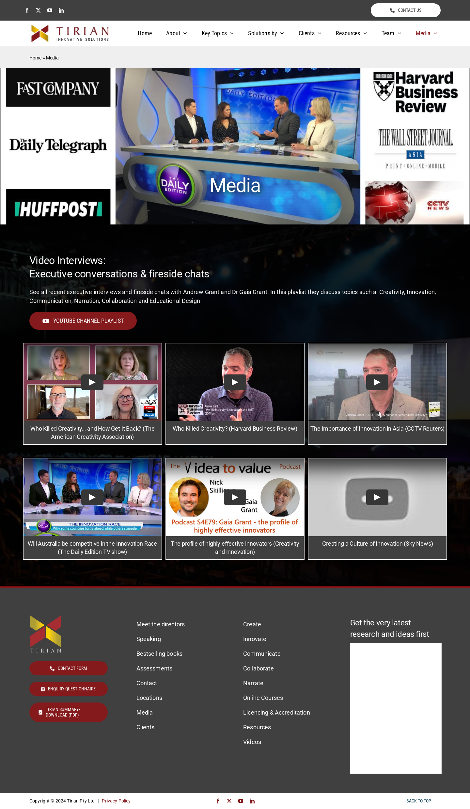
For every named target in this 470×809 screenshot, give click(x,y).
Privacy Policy (116, 800)
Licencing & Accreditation (276, 712)
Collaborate (258, 668)
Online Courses (263, 697)
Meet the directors (160, 624)
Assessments (154, 668)
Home (35, 57)
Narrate (253, 683)
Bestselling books (159, 653)
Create (252, 624)
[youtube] (49, 10)
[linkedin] (61, 10)
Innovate (254, 639)
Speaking (148, 639)
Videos (252, 741)
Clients (145, 727)
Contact (146, 683)
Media (144, 712)
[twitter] (38, 10)
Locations (149, 697)
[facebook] (26, 10)
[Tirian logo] (70, 26)
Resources (257, 727)
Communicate (262, 653)
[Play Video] (92, 382)
